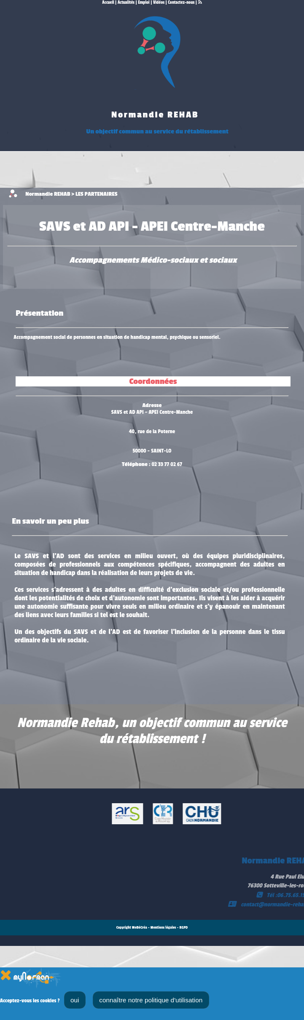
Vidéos (158, 2)
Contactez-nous (181, 2)
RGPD (184, 927)
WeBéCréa (139, 927)
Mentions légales (163, 927)
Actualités (126, 2)
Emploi (144, 2)
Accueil (108, 2)
